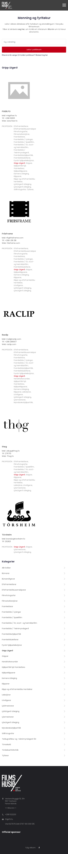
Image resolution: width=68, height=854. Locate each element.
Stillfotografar (20, 189)
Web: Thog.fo (8, 456)
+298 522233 (10, 814)
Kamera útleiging (21, 173)
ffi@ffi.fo (9, 819)
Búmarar (5, 573)
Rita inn (51, 29)
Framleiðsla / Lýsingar (23, 139)
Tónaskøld (6, 744)
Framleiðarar (19, 137)
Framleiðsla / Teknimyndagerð (21, 151)
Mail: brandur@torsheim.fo (13, 539)
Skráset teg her (42, 55)
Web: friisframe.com (11, 243)
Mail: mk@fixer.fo (9, 115)
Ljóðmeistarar (8, 706)
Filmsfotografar (20, 131)
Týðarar (30, 189)
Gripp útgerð (19, 163)
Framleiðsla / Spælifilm (24, 142)
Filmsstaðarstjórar (21, 134)
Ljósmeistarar (20, 400)
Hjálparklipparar (20, 171)
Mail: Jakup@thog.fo (11, 451)
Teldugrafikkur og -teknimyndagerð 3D (19, 739)
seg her (21, 29)
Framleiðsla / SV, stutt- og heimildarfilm (24, 146)
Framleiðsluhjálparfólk (23, 155)
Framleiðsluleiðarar (22, 158)
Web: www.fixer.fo (9, 121)
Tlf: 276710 (6, 453)
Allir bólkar (6, 568)
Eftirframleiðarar (21, 126)
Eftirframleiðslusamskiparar (26, 129)
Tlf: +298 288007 (9, 341)
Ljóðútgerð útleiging (22, 184)
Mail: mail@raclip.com (11, 339)
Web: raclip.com (9, 344)
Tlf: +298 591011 (8, 118)
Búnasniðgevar (8, 579)
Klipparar (17, 176)
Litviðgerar (18, 285)
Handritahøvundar (22, 378)
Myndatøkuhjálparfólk (23, 402)
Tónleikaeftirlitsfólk (10, 750)
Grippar (29, 163)
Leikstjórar (26, 392)
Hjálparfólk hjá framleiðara (20, 167)
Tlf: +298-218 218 (9, 240)
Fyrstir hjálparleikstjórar (24, 160)
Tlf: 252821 (6, 541)
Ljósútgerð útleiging (22, 187)
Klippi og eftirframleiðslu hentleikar (17, 689)
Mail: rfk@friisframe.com (12, 238)
